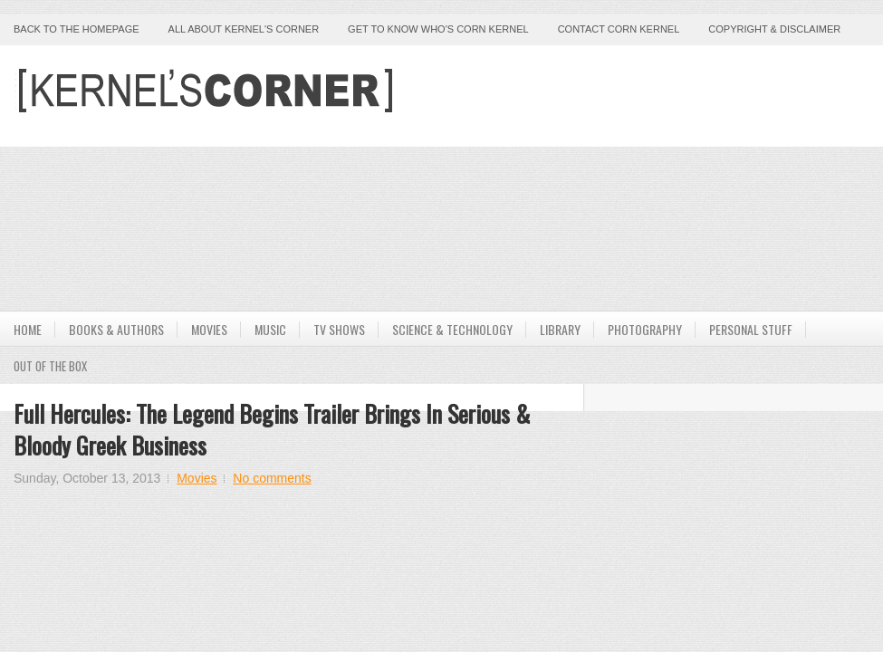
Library (560, 329)
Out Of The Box (50, 366)
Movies (209, 329)
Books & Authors (116, 329)
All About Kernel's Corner (244, 29)
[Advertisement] (571, 176)
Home (28, 329)
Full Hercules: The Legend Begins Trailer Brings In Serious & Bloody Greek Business (272, 429)
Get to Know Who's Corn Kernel (438, 29)
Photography (645, 329)
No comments (272, 478)
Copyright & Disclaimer (774, 29)
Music (270, 329)
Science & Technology (452, 329)
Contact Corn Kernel (619, 29)
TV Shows (339, 329)
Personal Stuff (750, 329)
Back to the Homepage (76, 29)
